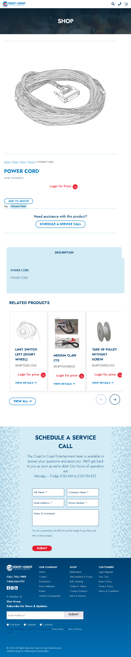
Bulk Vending (76, 581)
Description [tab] (64, 253)
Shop (15, 162)
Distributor (15, 624)
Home (7, 162)
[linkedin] (16, 588)
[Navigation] (126, 4)
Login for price (28, 374)
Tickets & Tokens (78, 586)
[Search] (113, 4)
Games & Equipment (49, 596)
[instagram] (12, 588)
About (42, 572)
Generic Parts (18, 206)
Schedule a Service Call (60, 224)
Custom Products (78, 591)
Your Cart (103, 577)
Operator (31, 624)
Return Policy (105, 581)
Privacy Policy (86, 530)
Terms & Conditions (109, 591)
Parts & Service (77, 596)
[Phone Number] (119, 4)
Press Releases (47, 586)
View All (20, 401)
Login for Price (60, 186)
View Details (24, 383)
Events (42, 591)
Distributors (45, 581)
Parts (22, 162)
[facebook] (8, 588)
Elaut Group (14, 601)
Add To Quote (18, 201)
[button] (115, 399)
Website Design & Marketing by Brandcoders (28, 651)
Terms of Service (39, 535)
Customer (48, 624)
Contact (43, 577)
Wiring (31, 162)
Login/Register (106, 572)
